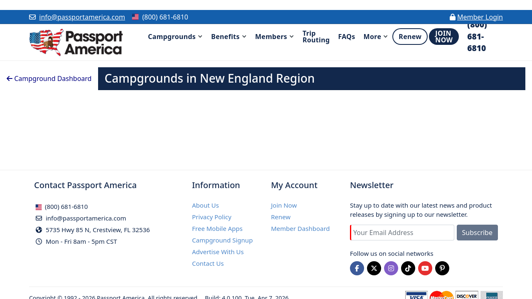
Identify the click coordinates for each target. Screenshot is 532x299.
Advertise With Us (218, 252)
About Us (205, 205)
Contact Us (208, 263)
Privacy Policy (212, 217)
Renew (281, 217)
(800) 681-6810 (61, 206)
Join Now (284, 205)
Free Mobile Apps (217, 228)
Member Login (480, 17)
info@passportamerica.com (82, 17)
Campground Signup (222, 240)
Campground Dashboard (49, 78)
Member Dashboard (300, 228)
